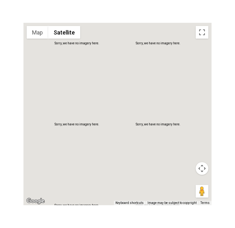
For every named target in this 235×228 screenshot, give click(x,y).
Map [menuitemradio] (37, 32)
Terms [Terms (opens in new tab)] (205, 203)
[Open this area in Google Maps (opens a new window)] (35, 201)
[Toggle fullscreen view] (202, 32)
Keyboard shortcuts (129, 203)
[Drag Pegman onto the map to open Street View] (202, 191)
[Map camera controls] (202, 168)
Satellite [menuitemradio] (64, 32)
